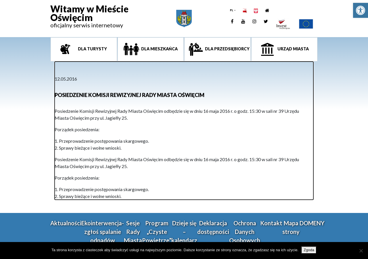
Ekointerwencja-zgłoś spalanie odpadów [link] (102, 232)
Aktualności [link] (65, 223)
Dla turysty (92, 48)
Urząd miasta (293, 48)
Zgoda (309, 250)
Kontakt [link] (271, 223)
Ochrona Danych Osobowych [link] (244, 232)
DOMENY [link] (312, 223)
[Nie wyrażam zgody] (361, 251)
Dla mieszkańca (159, 48)
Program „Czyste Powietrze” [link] (156, 232)
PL (232, 10)
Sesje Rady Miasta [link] (133, 232)
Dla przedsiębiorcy (227, 48)
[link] (360, 10)
